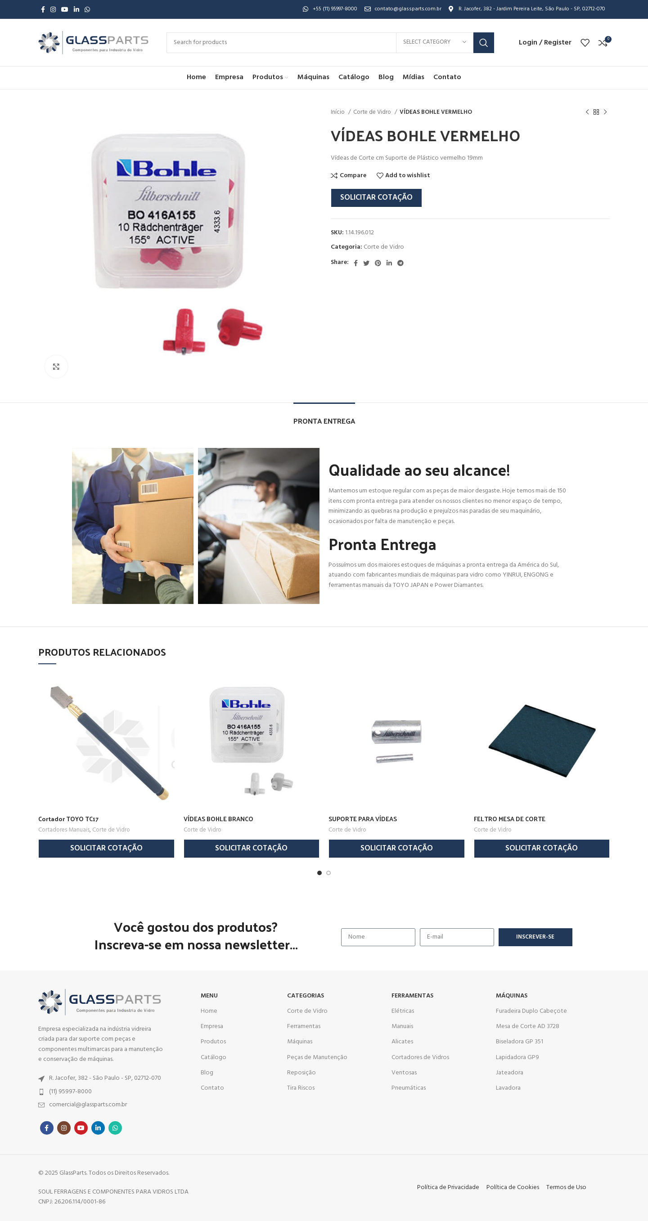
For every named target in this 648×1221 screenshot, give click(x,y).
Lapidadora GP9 (517, 1057)
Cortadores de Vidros (420, 1057)
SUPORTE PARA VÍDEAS (362, 818)
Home (209, 1011)
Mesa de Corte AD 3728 (527, 1026)
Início (338, 112)
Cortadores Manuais (64, 830)
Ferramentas (303, 1026)
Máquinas (299, 1042)
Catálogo (213, 1057)
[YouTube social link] (64, 9)
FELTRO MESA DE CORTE (509, 818)
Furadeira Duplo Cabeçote (531, 1011)
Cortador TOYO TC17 (68, 818)
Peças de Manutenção (317, 1057)
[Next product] (605, 112)
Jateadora (509, 1073)
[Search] (330, 42)
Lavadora (508, 1088)
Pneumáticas (409, 1088)
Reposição (301, 1073)
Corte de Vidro (372, 112)
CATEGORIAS (305, 996)
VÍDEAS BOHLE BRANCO (218, 818)
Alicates (402, 1042)
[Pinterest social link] (378, 263)
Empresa (212, 1026)
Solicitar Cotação (376, 198)
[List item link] (102, 1078)
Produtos (213, 1042)
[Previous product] (587, 112)
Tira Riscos (301, 1088)
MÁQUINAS (511, 996)
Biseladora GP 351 (519, 1042)
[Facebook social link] (43, 9)
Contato (212, 1088)
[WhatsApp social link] (87, 9)
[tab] (324, 416)
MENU (209, 996)
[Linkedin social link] (76, 9)
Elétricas (403, 1011)
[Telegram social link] (400, 263)
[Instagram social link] (53, 9)
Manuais (402, 1026)
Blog (207, 1073)
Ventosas (404, 1073)
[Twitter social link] (366, 263)
